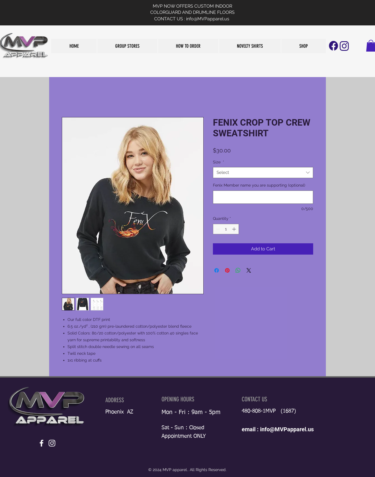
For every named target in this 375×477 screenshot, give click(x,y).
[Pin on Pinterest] (227, 270)
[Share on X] (248, 270)
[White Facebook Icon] (41, 443)
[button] (127, 46)
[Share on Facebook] (216, 270)
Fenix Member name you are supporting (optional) (259, 185)
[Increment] (234, 229)
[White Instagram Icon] (51, 443)
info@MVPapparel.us (207, 18)
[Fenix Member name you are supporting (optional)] (263, 197)
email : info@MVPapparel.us (278, 429)
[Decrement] (217, 229)
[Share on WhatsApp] (238, 270)
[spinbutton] (226, 229)
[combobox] (263, 172)
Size (218, 162)
